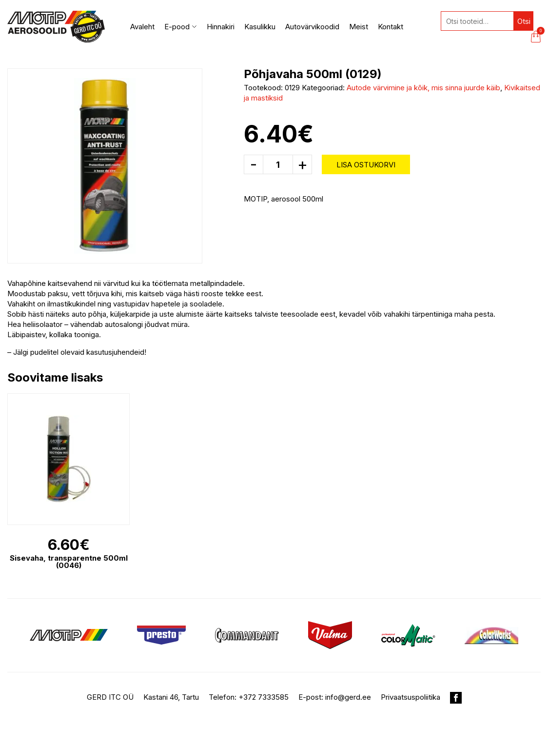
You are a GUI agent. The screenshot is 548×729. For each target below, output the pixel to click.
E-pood (180, 26)
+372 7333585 (263, 697)
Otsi (523, 21)
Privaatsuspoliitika (410, 697)
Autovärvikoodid (312, 26)
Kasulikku (259, 26)
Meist (358, 26)
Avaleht (142, 26)
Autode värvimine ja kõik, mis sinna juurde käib (423, 87)
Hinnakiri (221, 26)
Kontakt (390, 26)
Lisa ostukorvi (365, 164)
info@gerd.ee (348, 697)
